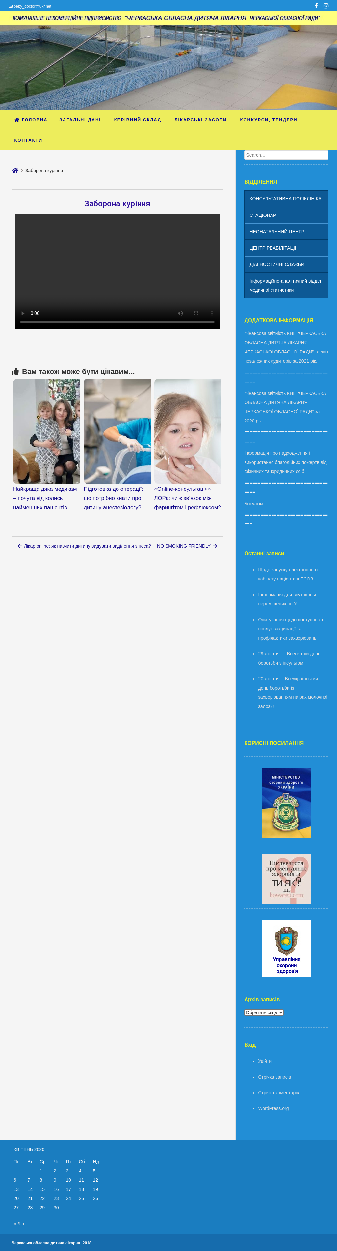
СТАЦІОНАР (262, 215)
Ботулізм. (254, 503)
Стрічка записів (274, 1077)
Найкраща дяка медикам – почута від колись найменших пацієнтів (45, 498)
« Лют (19, 1223)
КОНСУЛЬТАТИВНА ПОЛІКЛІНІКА (285, 198)
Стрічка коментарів (278, 1092)
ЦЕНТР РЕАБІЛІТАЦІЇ (272, 248)
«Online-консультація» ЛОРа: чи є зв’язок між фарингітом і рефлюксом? (187, 498)
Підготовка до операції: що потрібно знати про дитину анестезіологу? (113, 498)
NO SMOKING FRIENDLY (187, 546)
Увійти (265, 1061)
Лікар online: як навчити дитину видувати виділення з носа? (84, 546)
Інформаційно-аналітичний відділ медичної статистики (285, 285)
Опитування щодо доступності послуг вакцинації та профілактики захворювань (290, 629)
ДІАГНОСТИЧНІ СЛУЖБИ (276, 264)
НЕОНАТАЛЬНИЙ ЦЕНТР (276, 231)
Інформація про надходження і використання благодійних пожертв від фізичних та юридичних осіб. (285, 462)
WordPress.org (273, 1108)
